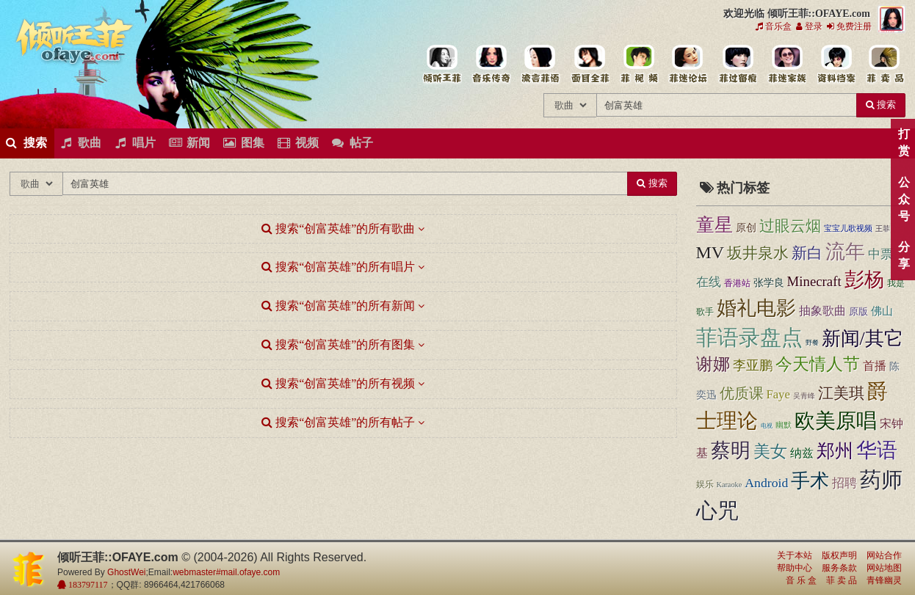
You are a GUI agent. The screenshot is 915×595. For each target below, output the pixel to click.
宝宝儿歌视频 (848, 228)
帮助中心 (794, 568)
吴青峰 (804, 396)
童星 (714, 225)
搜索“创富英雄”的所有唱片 (338, 266)
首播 (874, 365)
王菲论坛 (688, 64)
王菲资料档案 (835, 64)
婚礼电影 (756, 308)
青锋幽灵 (884, 580)
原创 (746, 227)
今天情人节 (817, 364)
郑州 (835, 451)
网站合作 (884, 555)
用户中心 (786, 64)
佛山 (882, 311)
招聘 (844, 483)
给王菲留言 (737, 64)
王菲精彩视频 (638, 64)
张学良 (768, 282)
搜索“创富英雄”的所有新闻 (338, 305)
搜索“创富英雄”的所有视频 (338, 383)
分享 (903, 255)
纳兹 (802, 453)
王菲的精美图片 (589, 64)
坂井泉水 (758, 253)
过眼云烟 (790, 226)
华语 (876, 450)
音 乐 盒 (801, 580)
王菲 (882, 229)
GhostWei (126, 572)
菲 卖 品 (841, 580)
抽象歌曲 (822, 310)
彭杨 (864, 280)
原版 (858, 311)
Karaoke (729, 485)
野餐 (812, 342)
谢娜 (713, 364)
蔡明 (731, 450)
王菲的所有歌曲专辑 (491, 64)
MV (710, 252)
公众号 (903, 199)
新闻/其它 (862, 338)
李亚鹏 (753, 365)
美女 (770, 451)
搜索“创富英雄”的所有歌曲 (338, 228)
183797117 (87, 584)
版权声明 (839, 555)
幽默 (783, 424)
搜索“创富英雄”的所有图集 (338, 344)
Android (766, 482)
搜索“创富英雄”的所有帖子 (338, 422)
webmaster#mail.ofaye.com (226, 572)
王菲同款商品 (884, 64)
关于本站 (794, 555)
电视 (767, 426)
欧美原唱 (836, 420)
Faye (778, 394)
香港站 (737, 283)
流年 (845, 252)
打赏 (903, 142)
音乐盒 (774, 26)
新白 (807, 253)
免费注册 (849, 26)
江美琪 (841, 393)
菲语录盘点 (749, 337)
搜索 (881, 104)
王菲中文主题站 (442, 64)
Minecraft (814, 281)
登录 (809, 26)
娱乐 (705, 484)
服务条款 (839, 568)
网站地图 (884, 568)
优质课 (742, 393)
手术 (810, 481)
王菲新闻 (540, 64)
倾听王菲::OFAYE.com (75, 44)
